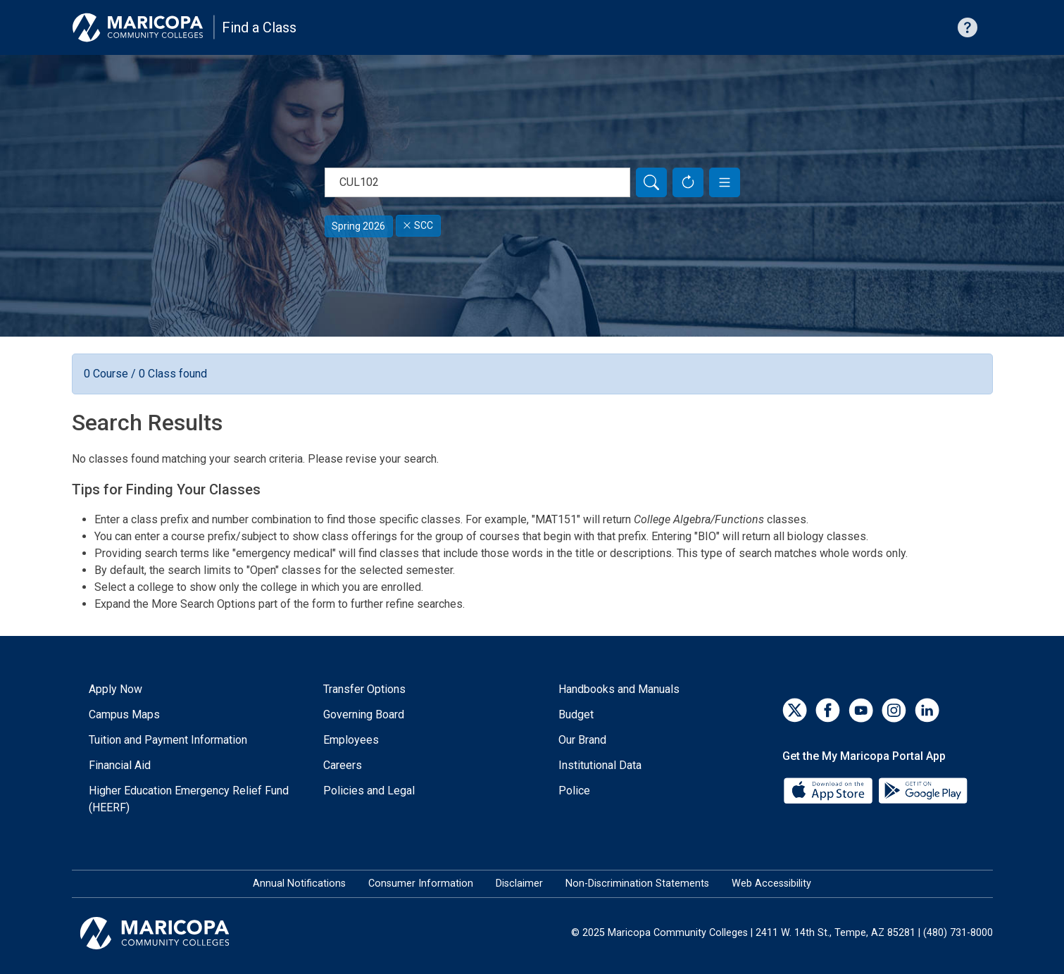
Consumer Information (420, 883)
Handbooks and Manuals (619, 689)
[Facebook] (827, 710)
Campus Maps (124, 714)
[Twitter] (794, 710)
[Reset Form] (687, 182)
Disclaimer (519, 883)
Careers (342, 765)
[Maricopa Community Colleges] (172, 933)
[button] (724, 182)
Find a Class (259, 27)
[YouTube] (861, 710)
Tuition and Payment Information (168, 740)
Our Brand (582, 740)
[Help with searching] (967, 27)
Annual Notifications (299, 883)
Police (574, 790)
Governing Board (363, 714)
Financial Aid (120, 765)
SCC (418, 225)
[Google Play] (922, 790)
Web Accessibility (771, 883)
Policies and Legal (369, 790)
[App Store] (829, 790)
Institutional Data (599, 765)
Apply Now (115, 689)
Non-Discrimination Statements (637, 883)
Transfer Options (364, 689)
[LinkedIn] (927, 710)
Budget (576, 714)
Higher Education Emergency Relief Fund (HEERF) (189, 799)
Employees (351, 740)
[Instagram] (894, 710)
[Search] (651, 182)
